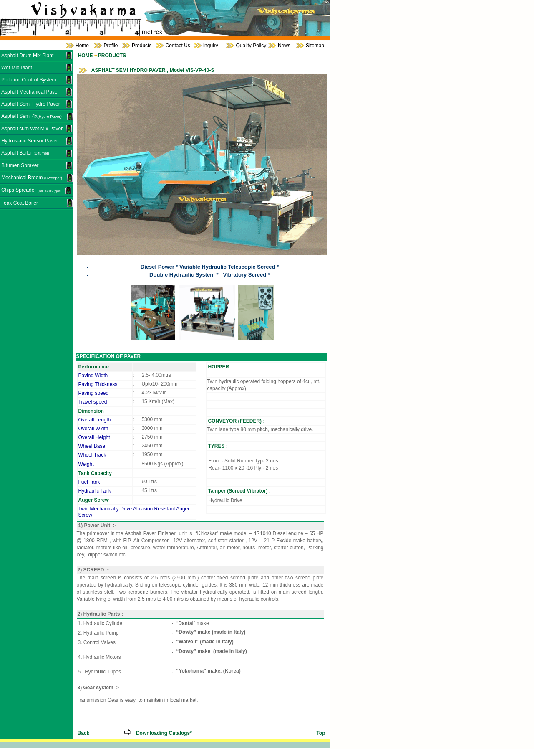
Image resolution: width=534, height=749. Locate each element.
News (284, 45)
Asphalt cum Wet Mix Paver (32, 129)
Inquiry (210, 45)
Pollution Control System (28, 80)
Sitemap (315, 45)
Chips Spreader (31, 190)
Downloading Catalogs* (163, 733)
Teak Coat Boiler (19, 203)
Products (141, 45)
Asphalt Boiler (25, 153)
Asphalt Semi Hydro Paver (30, 104)
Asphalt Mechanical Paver (30, 92)
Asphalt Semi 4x (31, 116)
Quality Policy (251, 45)
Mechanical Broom (31, 177)
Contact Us (177, 45)
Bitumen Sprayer (19, 165)
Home (82, 45)
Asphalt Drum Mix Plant (27, 55)
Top (320, 733)
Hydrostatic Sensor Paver (29, 141)
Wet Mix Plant (16, 68)
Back (84, 733)
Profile (110, 45)
